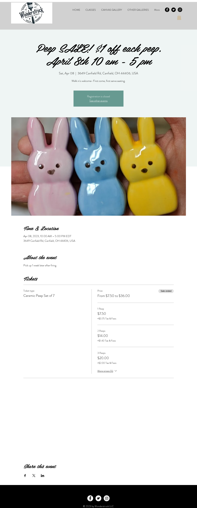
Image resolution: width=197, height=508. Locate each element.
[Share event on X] (34, 475)
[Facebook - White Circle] (90, 498)
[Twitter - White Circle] (98, 498)
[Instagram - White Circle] (107, 498)
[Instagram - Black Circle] (180, 9)
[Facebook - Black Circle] (167, 9)
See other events (98, 101)
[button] (90, 9)
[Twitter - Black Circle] (173, 9)
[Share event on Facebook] (25, 475)
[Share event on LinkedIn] (42, 475)
